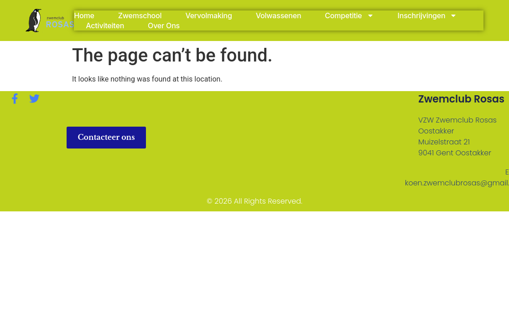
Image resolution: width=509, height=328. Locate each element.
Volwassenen (278, 15)
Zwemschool (140, 15)
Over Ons (164, 25)
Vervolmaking (208, 15)
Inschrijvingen (427, 15)
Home (84, 15)
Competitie (349, 15)
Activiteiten (105, 25)
